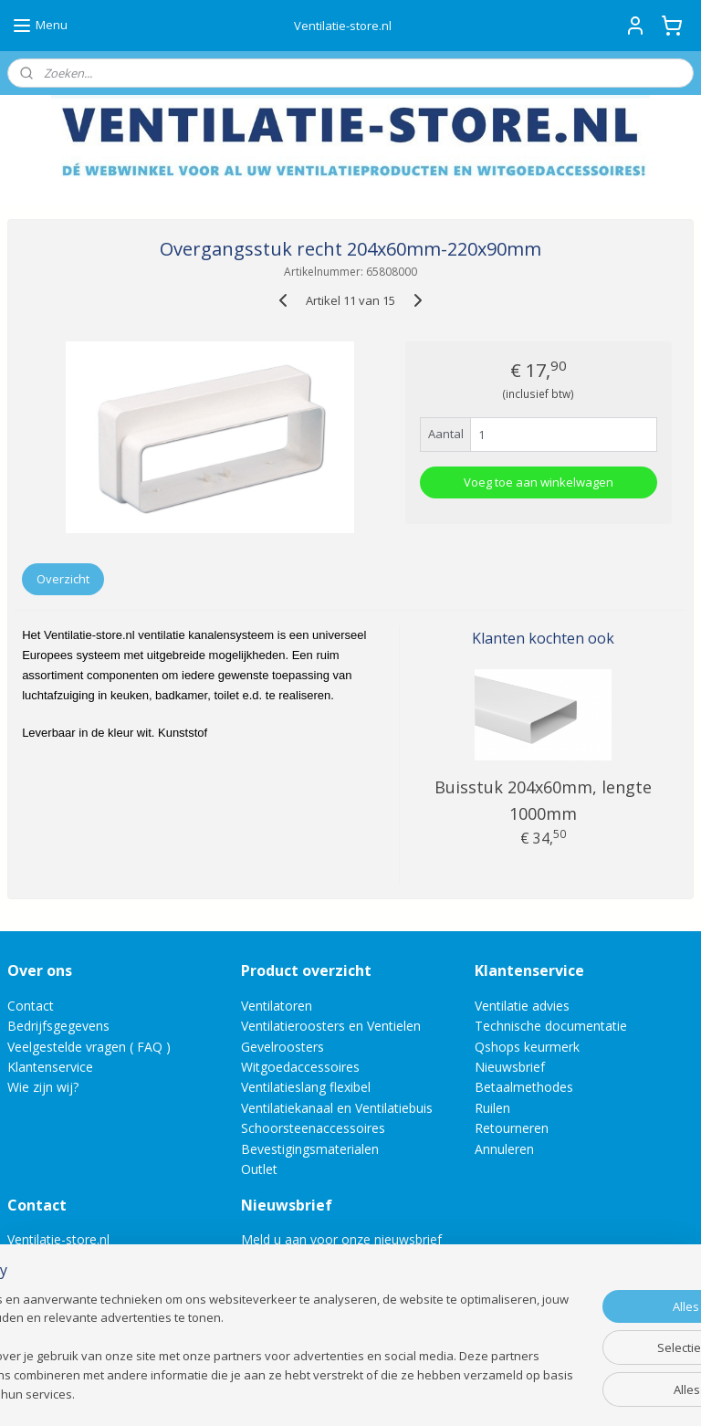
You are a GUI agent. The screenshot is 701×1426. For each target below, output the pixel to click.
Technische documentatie (551, 1025)
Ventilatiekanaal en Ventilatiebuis (337, 1108)
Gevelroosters (282, 1046)
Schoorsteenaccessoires (313, 1128)
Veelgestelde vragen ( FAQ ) (89, 1046)
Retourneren (512, 1128)
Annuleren (504, 1149)
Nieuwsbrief (510, 1066)
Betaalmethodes (524, 1087)
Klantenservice (50, 1066)
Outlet (261, 1169)
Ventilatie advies (522, 1005)
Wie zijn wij (40, 1087)
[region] (230, 1339)
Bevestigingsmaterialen (310, 1149)
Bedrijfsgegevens (58, 1025)
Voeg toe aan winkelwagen (538, 482)
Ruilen (492, 1108)
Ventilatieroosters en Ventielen (331, 1025)
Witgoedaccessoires (300, 1066)
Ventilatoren (276, 1005)
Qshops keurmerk (527, 1046)
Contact (30, 1005)
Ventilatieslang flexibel (306, 1087)
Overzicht (63, 579)
